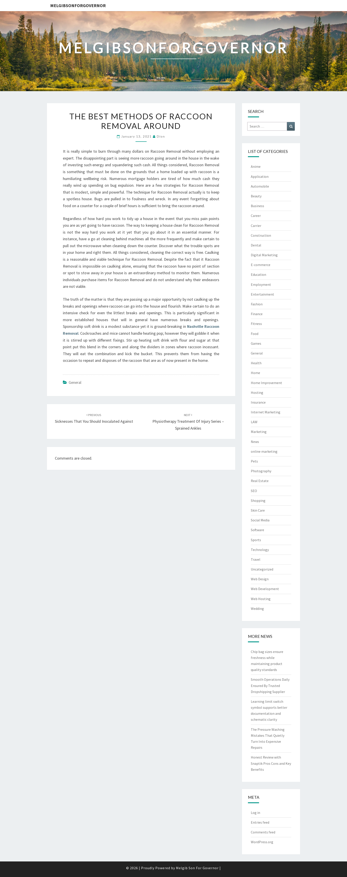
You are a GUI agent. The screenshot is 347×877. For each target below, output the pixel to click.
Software (257, 530)
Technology (260, 549)
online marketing (264, 451)
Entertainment (262, 294)
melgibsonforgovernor (78, 5)
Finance (257, 314)
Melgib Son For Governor (197, 868)
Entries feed (260, 822)
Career (256, 215)
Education (258, 274)
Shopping (258, 500)
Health (256, 363)
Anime (256, 166)
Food (254, 333)
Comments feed (263, 832)
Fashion (257, 304)
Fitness (256, 323)
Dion (161, 136)
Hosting (257, 392)
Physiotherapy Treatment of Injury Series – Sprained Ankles (188, 422)
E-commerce (260, 264)
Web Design (260, 579)
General (75, 382)
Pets (254, 461)
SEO (254, 491)
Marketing (259, 431)
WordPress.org (262, 842)
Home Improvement (266, 382)
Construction (261, 235)
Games (256, 343)
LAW (254, 422)
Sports (256, 540)
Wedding (257, 608)
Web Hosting (261, 599)
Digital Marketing (264, 255)
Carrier (256, 225)
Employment (261, 284)
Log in (255, 812)
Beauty (256, 196)
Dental (256, 245)
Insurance (258, 402)
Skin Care (258, 510)
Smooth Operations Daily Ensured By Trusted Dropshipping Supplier (270, 685)
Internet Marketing (265, 412)
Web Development (265, 589)
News (255, 441)
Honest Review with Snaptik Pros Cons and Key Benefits (271, 763)
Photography (261, 471)
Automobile (260, 186)
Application (260, 176)
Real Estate (260, 481)
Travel (255, 559)
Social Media (260, 520)
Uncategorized (262, 569)
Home (255, 372)
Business (257, 206)
